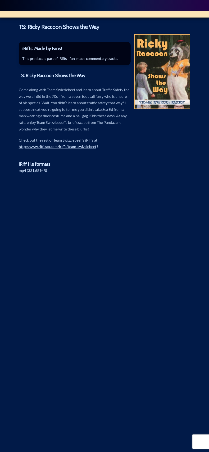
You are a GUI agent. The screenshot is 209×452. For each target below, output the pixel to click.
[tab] (75, 49)
